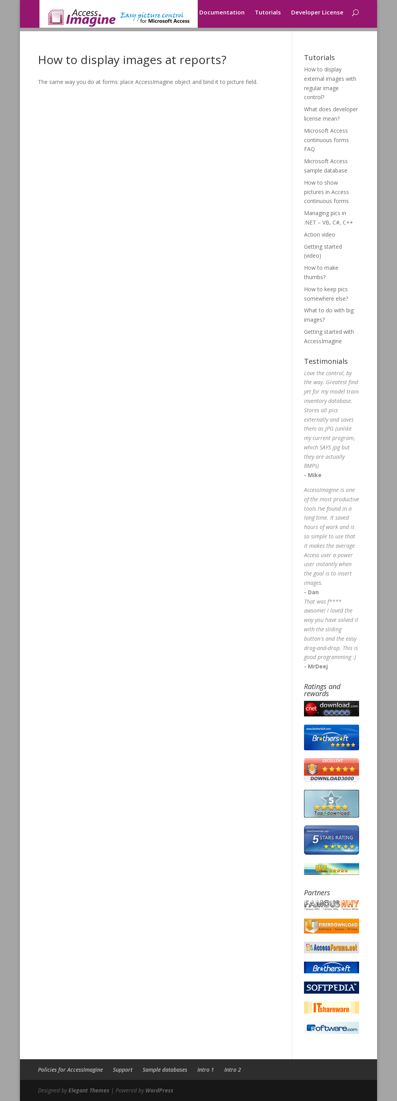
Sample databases (165, 1069)
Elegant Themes (88, 1090)
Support (122, 1069)
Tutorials (268, 16)
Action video (319, 234)
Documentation (222, 16)
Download (174, 16)
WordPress (159, 1090)
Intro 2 (232, 1069)
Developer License (317, 16)
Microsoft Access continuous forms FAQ (326, 140)
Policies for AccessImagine (70, 1069)
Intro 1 (205, 1069)
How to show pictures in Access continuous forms (326, 192)
